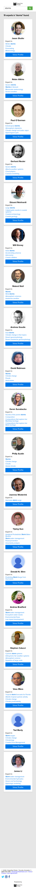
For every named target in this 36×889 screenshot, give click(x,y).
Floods (7, 404)
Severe (10, 88)
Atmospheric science (12, 716)
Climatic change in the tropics (15, 357)
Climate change (11, 402)
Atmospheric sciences (13, 315)
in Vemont (11, 91)
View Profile (18, 58)
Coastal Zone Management (15, 807)
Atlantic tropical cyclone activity (16, 758)
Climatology (9, 805)
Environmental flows (12, 671)
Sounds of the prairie (15, 444)
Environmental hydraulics (14, 847)
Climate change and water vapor (17, 137)
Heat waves (9, 407)
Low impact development (14, 673)
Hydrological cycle (12, 140)
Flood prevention (11, 584)
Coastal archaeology (12, 228)
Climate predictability (13, 762)
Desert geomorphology (13, 360)
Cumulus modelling (12, 184)
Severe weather (11, 95)
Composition (10, 446)
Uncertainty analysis (12, 586)
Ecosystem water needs (14, 668)
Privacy (3, 873)
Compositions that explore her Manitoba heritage (16, 450)
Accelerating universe (13, 268)
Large (10, 222)
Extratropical (12, 133)
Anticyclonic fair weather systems (17, 713)
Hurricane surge (13, 533)
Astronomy (9, 271)
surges (10, 800)
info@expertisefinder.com (19, 871)
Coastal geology (11, 230)
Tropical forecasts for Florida (18, 756)
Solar (9, 266)
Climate (8, 46)
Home (30, 871)
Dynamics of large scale (13, 718)
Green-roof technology (13, 849)
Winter (10, 44)
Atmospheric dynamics (13, 135)
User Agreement (12, 873)
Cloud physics (10, 182)
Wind (9, 313)
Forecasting (9, 48)
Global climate (10, 496)
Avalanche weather (12, 318)
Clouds (8, 493)
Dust (9, 355)
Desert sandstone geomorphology (17, 362)
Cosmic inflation (11, 273)
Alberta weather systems (14, 180)
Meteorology (10, 51)
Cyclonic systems (13, 711)
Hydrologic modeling (13, 851)
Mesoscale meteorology (14, 93)
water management (14, 582)
